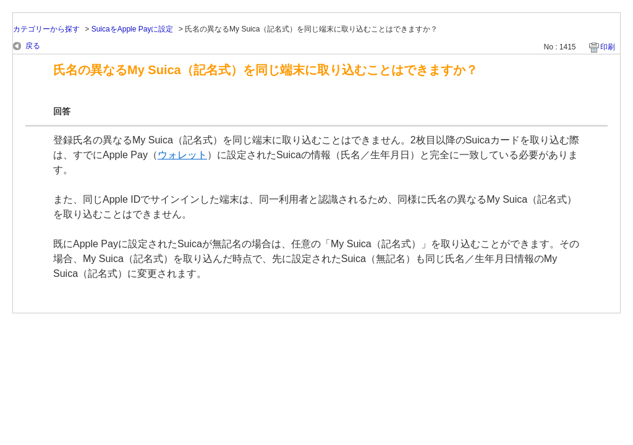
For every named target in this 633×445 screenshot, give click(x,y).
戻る (32, 45)
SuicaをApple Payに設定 (132, 29)
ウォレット (182, 155)
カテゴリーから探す (46, 29)
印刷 (607, 47)
